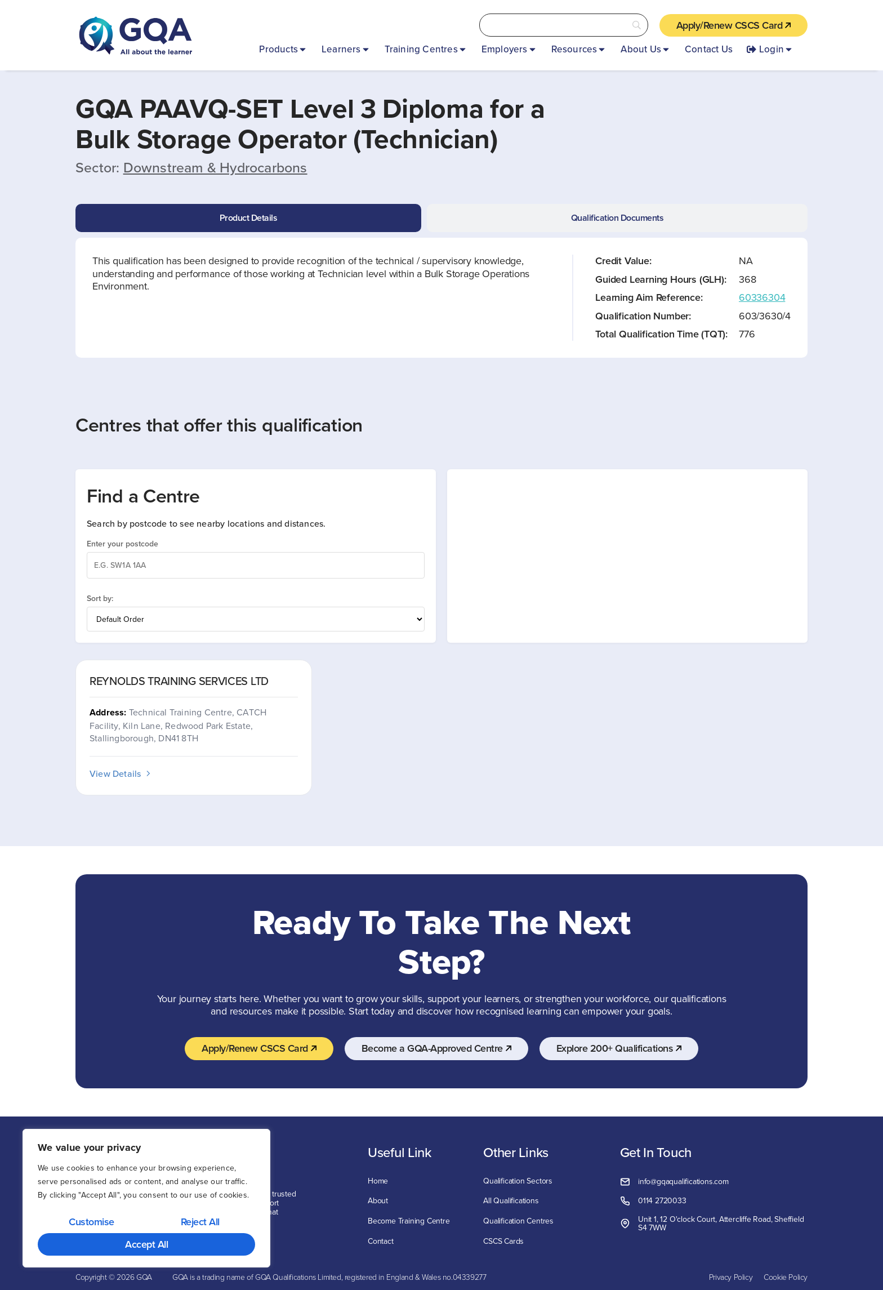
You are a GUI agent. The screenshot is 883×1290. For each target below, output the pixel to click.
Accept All (146, 1244)
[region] (146, 1198)
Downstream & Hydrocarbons (215, 167)
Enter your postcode (122, 544)
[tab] (248, 218)
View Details (121, 773)
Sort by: (100, 598)
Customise (91, 1222)
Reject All (200, 1222)
